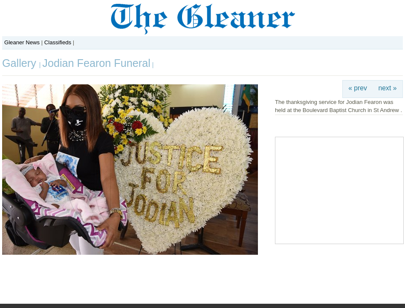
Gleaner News (22, 42)
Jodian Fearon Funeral (96, 63)
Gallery (20, 63)
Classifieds (57, 42)
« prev (357, 88)
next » (388, 88)
